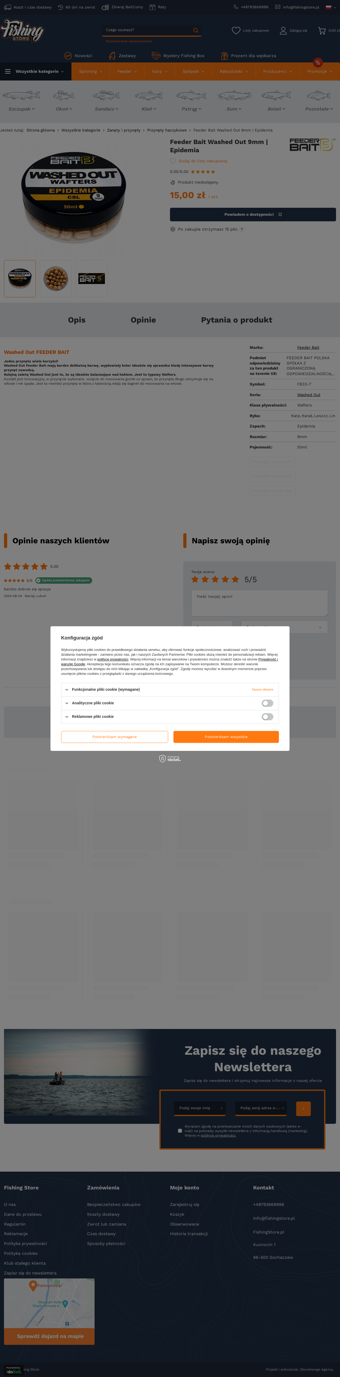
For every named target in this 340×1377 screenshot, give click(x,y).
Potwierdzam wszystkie (226, 737)
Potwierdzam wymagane (114, 737)
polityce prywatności (112, 659)
